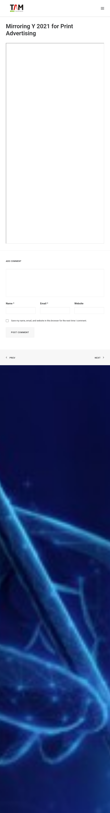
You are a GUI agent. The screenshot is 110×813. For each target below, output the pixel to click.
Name (10, 303)
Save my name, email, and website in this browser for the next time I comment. (49, 320)
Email (44, 303)
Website (78, 303)
